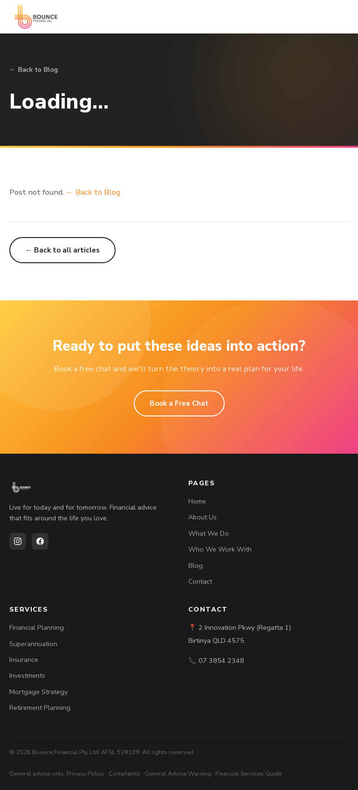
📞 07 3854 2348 (216, 660)
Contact (200, 581)
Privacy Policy (85, 774)
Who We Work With (220, 549)
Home (197, 501)
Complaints (124, 774)
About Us (202, 517)
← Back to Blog (33, 69)
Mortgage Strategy (38, 691)
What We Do (208, 533)
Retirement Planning (39, 707)
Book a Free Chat (179, 403)
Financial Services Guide (248, 774)
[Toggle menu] (339, 16)
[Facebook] (40, 541)
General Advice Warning (178, 774)
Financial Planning (36, 627)
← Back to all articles (62, 250)
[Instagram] (17, 541)
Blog (195, 565)
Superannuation (33, 643)
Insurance (23, 659)
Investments (27, 675)
